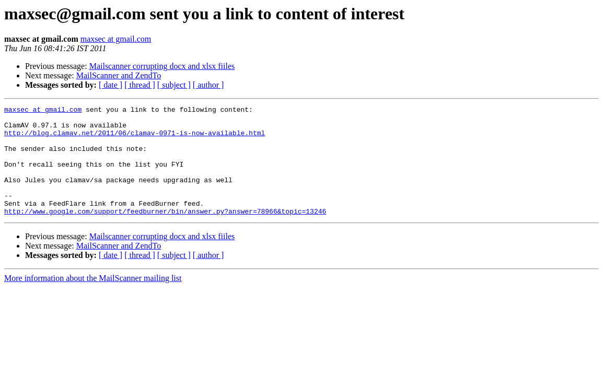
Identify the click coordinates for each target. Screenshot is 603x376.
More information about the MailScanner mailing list (92, 300)
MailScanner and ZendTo (118, 75)
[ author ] (208, 84)
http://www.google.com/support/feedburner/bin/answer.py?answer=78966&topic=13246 (165, 233)
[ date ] (110, 84)
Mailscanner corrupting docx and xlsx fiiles (162, 66)
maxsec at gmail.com (116, 38)
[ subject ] (174, 84)
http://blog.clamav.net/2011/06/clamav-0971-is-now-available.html (134, 139)
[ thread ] (139, 84)
